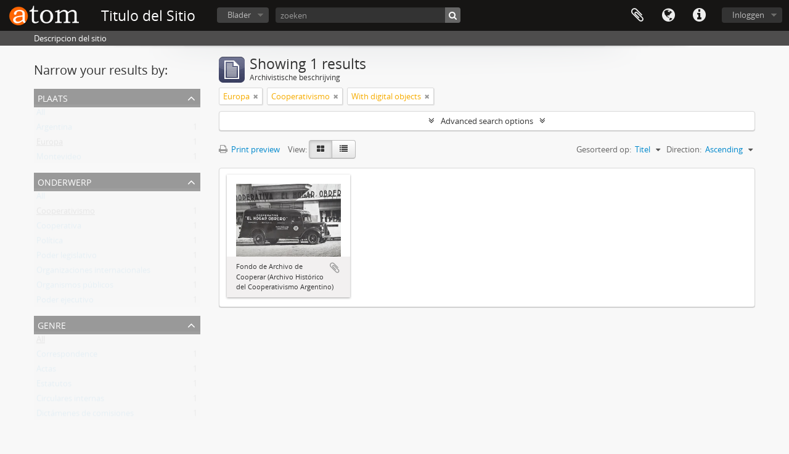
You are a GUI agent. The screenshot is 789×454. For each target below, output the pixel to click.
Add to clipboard (335, 268)
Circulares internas (70, 401)
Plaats (53, 97)
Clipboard (637, 15)
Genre (52, 324)
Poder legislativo (66, 257)
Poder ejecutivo (65, 302)
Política (49, 243)
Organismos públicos (74, 287)
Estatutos (54, 386)
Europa (49, 144)
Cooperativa (58, 228)
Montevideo (58, 159)
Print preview (249, 149)
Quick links (699, 15)
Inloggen (748, 14)
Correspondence (66, 356)
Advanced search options (487, 120)
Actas (46, 371)
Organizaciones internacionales (93, 272)
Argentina (54, 129)
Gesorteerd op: (603, 149)
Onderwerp (64, 181)
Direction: (683, 149)
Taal (668, 15)
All (40, 114)
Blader (239, 14)
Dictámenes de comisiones (85, 415)
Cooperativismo (65, 213)
